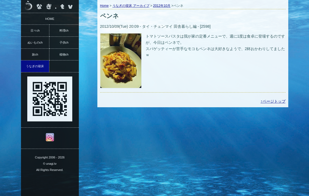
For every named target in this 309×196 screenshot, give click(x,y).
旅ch (35, 54)
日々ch (35, 30)
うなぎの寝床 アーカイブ (130, 6)
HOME (49, 18)
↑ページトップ (273, 101)
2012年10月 (161, 6)
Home (104, 6)
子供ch (64, 42)
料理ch (64, 30)
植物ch (64, 54)
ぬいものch (35, 42)
